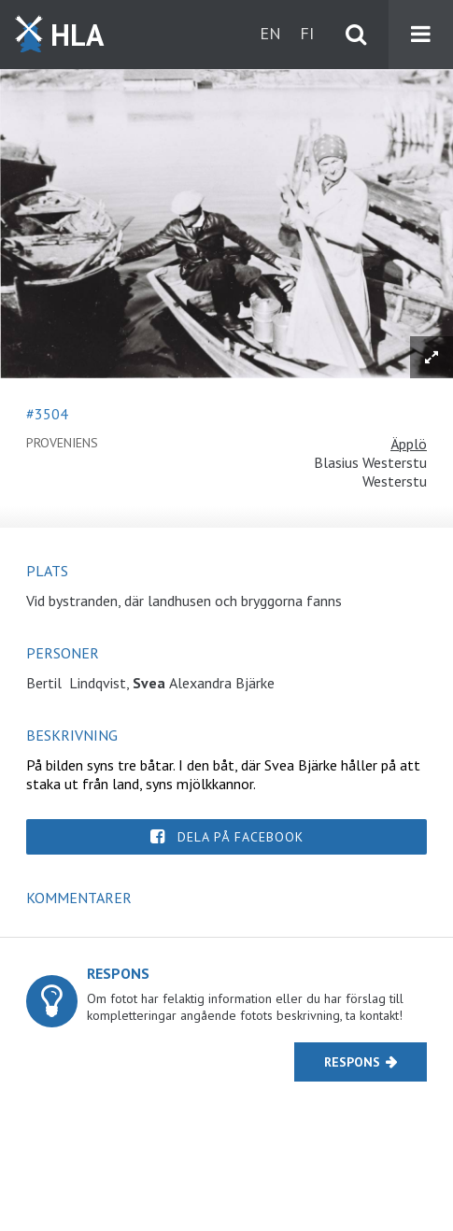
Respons (352, 1062)
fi (307, 33)
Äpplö (408, 443)
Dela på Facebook (240, 836)
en (270, 33)
